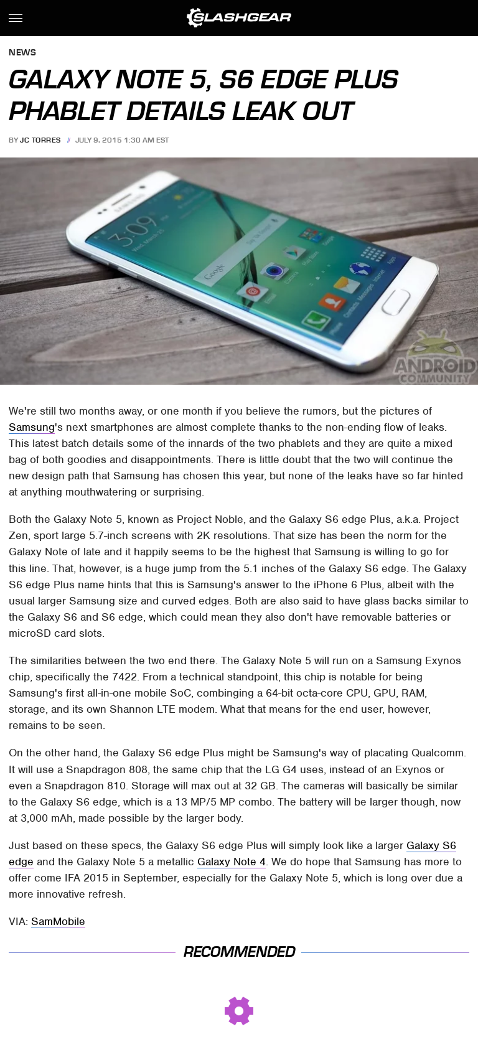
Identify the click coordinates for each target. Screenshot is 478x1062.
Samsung (32, 427)
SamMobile (58, 921)
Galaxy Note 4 (231, 861)
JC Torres (40, 140)
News (22, 53)
